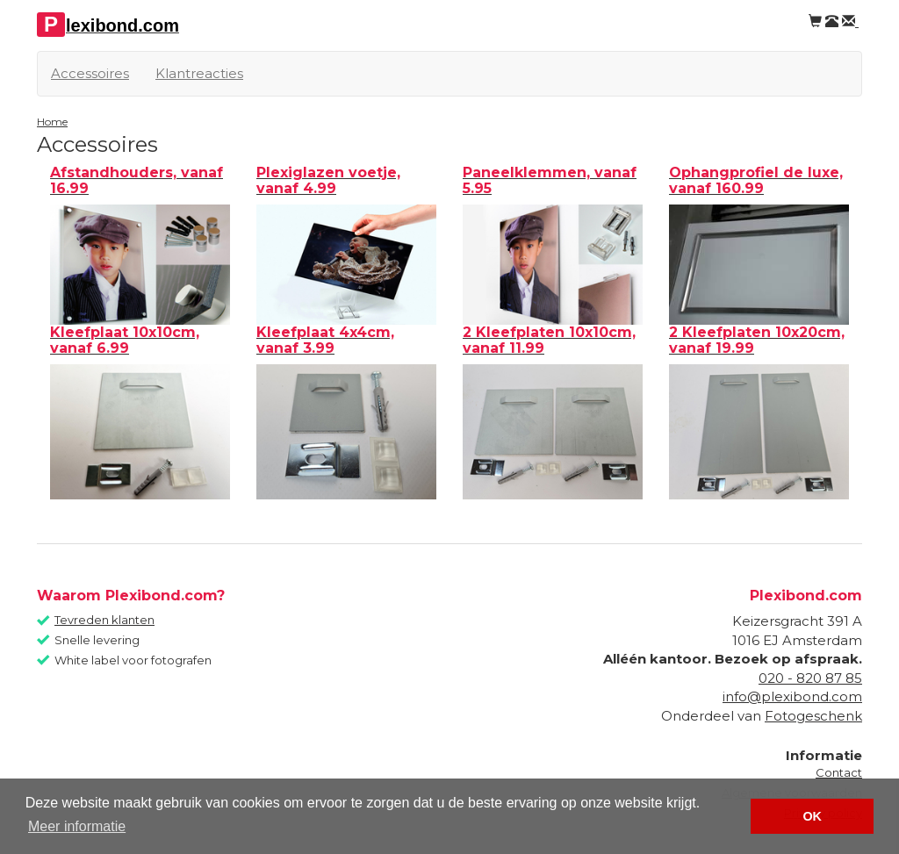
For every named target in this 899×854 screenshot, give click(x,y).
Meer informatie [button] (77, 826)
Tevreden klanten (104, 620)
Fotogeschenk (813, 715)
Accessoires (90, 73)
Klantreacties (199, 73)
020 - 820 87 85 (810, 678)
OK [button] (812, 816)
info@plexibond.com (792, 696)
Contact (839, 772)
